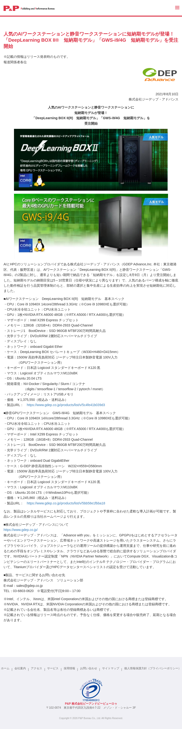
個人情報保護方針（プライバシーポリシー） (152, 668)
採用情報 (69, 668)
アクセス (36, 668)
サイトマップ (110, 668)
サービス (53, 668)
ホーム (5, 668)
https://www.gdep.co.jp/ (21, 530)
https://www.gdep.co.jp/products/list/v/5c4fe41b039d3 (66, 405)
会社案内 (20, 668)
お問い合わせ (88, 668)
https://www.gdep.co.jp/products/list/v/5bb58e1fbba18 (66, 503)
